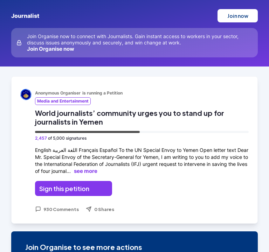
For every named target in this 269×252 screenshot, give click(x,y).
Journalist (25, 15)
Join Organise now (50, 49)
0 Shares (100, 209)
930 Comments (57, 209)
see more (85, 171)
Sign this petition (64, 188)
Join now (237, 16)
